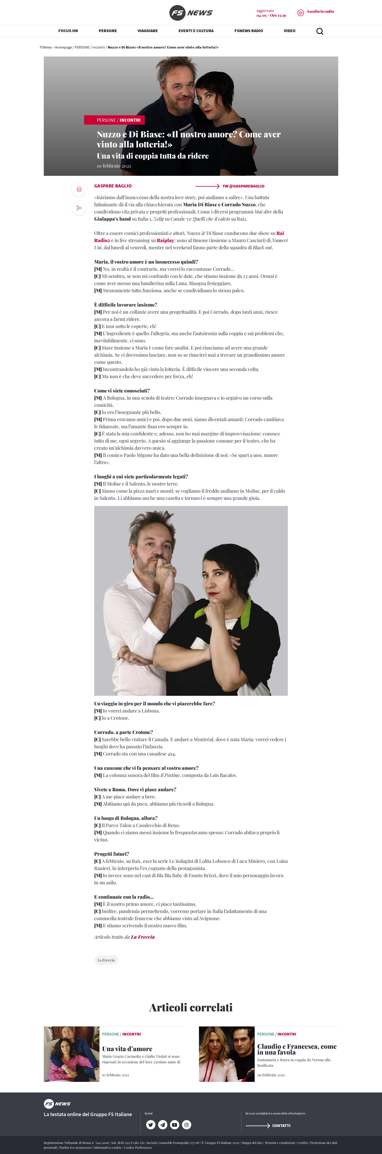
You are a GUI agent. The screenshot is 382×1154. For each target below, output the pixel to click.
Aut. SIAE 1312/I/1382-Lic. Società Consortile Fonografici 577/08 (155, 1142)
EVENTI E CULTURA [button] (196, 31)
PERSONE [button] (108, 31)
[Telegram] (162, 1125)
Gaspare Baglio (113, 186)
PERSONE (82, 47)
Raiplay (165, 240)
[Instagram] (186, 1125)
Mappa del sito (252, 1142)
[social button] (79, 208)
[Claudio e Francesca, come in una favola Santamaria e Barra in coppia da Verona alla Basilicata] (297, 1055)
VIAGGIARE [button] (148, 31)
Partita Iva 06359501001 (75, 1147)
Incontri (98, 47)
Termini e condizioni (280, 1142)
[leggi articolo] (71, 1053)
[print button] (79, 189)
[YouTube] (174, 1125)
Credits (303, 1142)
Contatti (267, 1125)
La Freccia (143, 937)
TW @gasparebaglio (229, 186)
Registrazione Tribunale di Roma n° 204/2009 (76, 1142)
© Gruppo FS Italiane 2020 (220, 1142)
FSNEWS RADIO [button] (249, 31)
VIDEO (290, 31)
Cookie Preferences (138, 1147)
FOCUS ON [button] (68, 31)
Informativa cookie (108, 1147)
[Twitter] (151, 1125)
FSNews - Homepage (56, 47)
